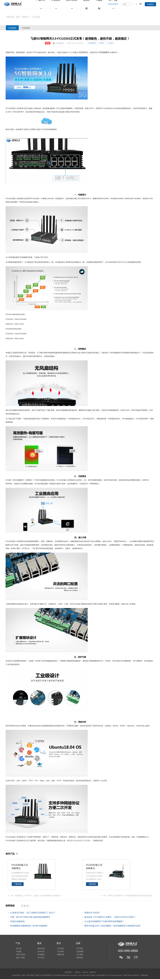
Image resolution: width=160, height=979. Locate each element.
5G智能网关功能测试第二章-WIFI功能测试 (28, 926)
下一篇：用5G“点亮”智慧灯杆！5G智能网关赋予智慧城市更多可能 (126, 895)
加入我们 (77, 955)
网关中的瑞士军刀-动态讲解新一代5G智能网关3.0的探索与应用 (112, 926)
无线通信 (82, 476)
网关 (27, 257)
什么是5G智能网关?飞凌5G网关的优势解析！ (104, 921)
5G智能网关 (92, 43)
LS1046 (35, 198)
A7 (26, 262)
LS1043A (115, 108)
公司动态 (37, 17)
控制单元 (84, 52)
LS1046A (106, 108)
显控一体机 (20, 958)
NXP (101, 108)
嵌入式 (77, 52)
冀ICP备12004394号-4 (134, 975)
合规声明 (92, 972)
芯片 (101, 661)
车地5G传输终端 (17, 921)
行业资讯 (31, 28)
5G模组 (137, 480)
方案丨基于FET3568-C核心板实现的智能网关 (30, 917)
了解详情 (17, 884)
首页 (18, 17)
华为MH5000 (112, 480)
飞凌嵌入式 (31, 108)
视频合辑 (58, 955)
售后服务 (39, 955)
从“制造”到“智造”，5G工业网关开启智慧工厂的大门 (32, 912)
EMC (44, 661)
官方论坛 (39, 958)
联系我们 (77, 958)
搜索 (130, 4)
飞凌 (58, 52)
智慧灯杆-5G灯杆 (92, 912)
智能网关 (69, 108)
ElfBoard (85, 972)
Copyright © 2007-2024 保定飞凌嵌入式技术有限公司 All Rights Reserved (95, 975)
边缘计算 (64, 112)
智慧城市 (37, 837)
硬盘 (51, 548)
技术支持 (39, 951)
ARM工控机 (20, 955)
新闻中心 (26, 17)
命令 (40, 726)
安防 (79, 837)
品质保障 (77, 951)
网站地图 (147, 975)
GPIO (72, 604)
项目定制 (39, 948)
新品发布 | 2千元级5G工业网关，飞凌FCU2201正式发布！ (110, 917)
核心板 (18, 948)
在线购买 (150, 4)
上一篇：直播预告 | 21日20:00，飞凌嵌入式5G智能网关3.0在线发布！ (35, 895)
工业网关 (110, 43)
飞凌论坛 (76, 972)
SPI (132, 198)
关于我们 (77, 948)
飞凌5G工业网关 (29, 129)
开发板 (18, 951)
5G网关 (101, 43)
